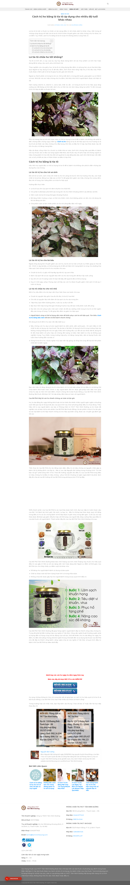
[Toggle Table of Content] (51, 41)
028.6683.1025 (78, 832)
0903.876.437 (77, 836)
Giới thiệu (84, 9)
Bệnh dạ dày (54, 9)
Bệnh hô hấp (75, 9)
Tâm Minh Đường (38, 882)
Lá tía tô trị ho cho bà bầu (42, 50)
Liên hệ (91, 9)
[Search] (108, 3)
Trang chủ (28, 9)
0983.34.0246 (77, 819)
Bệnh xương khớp (40, 9)
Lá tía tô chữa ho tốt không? (41, 43)
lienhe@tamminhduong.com (37, 835)
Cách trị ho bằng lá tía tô (40, 46)
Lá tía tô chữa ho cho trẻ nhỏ (43, 52)
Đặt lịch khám (100, 9)
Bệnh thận (64, 9)
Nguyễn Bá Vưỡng (76, 25)
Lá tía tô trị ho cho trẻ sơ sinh (43, 48)
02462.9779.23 (78, 815)
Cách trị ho (61, 141)
